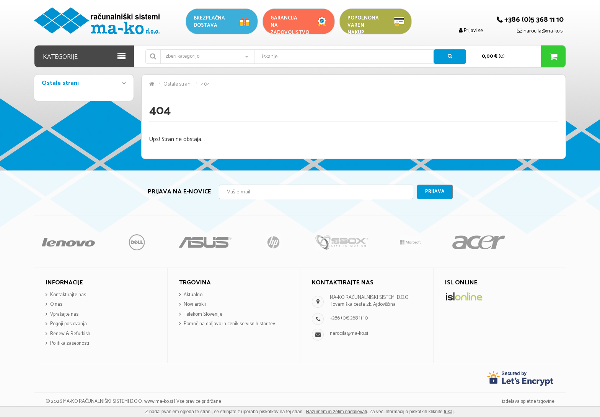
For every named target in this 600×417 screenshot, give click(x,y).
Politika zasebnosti (69, 343)
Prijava (435, 192)
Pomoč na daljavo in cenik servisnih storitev (229, 324)
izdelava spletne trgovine (528, 402)
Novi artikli (195, 304)
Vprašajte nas (64, 314)
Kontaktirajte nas (68, 295)
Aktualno (193, 295)
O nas (56, 304)
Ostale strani (60, 83)
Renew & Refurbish (70, 334)
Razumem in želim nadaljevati (336, 411)
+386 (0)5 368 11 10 (349, 318)
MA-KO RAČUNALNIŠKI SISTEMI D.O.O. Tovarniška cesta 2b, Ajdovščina (369, 301)
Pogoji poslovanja (68, 324)
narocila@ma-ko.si (349, 333)
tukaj (448, 411)
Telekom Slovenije (203, 314)
